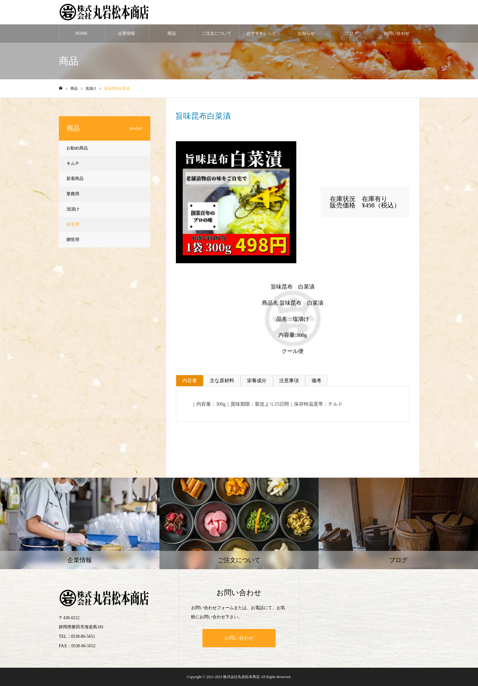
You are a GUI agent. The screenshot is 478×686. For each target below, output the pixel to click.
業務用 (72, 194)
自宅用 (72, 224)
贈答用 (72, 239)
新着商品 (75, 178)
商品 (171, 33)
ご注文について (216, 33)
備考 (316, 380)
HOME (81, 33)
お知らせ (306, 33)
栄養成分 (256, 380)
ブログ (351, 33)
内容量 (189, 380)
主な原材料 (222, 380)
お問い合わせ (396, 33)
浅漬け (197, 137)
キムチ (72, 163)
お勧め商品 (77, 148)
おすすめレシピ (261, 33)
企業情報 (126, 33)
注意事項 (289, 380)
